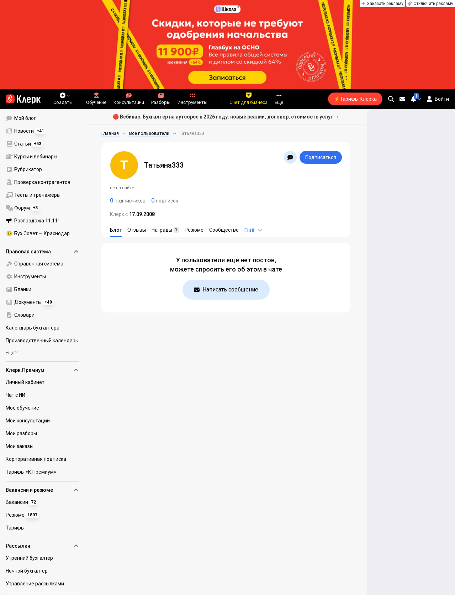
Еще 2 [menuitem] (12, 352)
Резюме (194, 230)
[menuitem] (42, 118)
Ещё (253, 230)
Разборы (160, 99)
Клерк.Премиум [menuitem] (42, 370)
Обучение (96, 99)
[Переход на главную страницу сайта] (23, 99)
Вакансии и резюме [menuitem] (42, 490)
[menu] (45, 176)
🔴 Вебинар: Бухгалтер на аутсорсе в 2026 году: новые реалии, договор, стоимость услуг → (226, 117)
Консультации (128, 99)
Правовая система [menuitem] (42, 251)
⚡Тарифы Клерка (355, 99)
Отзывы (136, 230)
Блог (116, 230)
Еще (279, 99)
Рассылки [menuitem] (42, 546)
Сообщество (224, 230)
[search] (391, 99)
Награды (165, 230)
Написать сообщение (226, 289)
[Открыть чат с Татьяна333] (290, 157)
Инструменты (192, 99)
